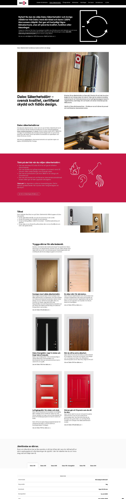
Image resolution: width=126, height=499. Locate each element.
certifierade (27, 139)
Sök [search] (107, 3)
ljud (21, 133)
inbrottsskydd (23, 167)
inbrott (36, 131)
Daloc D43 (54, 465)
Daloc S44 (93, 465)
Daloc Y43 (82, 465)
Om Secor (91, 2)
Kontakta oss (99, 2)
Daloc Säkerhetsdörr (55, 2)
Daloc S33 (32, 465)
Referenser (75, 2)
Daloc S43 (43, 465)
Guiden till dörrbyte (42, 2)
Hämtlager (83, 2)
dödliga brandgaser (26, 131)
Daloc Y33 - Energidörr (68, 465)
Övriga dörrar (66, 2)
